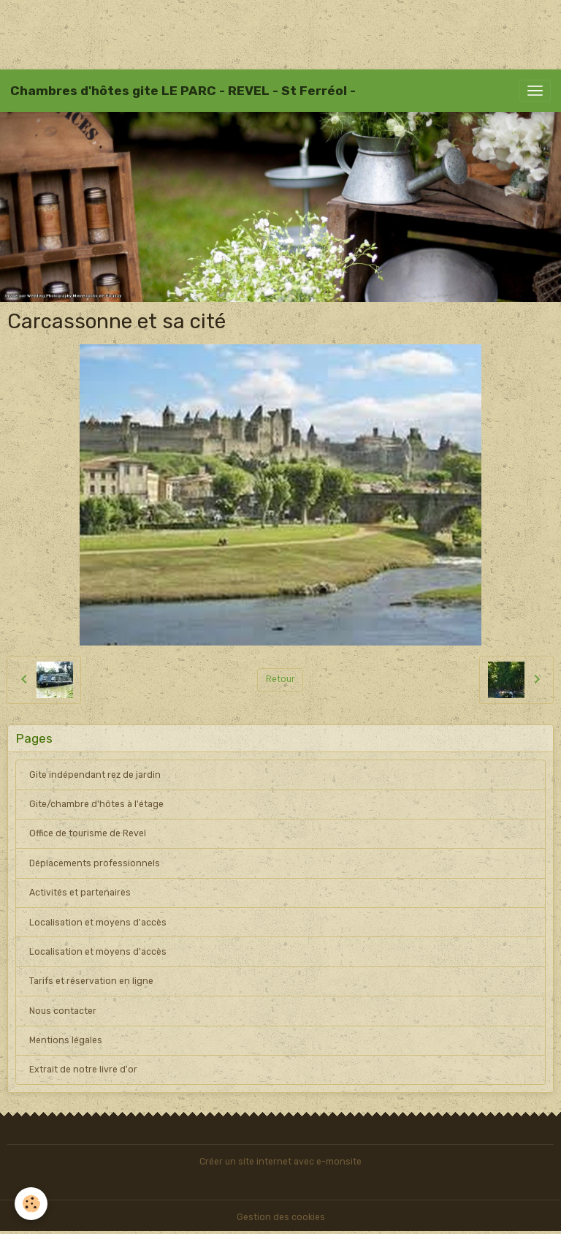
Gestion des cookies (281, 1217)
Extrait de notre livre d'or (83, 1069)
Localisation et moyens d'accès (98, 922)
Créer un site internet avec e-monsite (280, 1162)
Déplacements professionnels (94, 863)
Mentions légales (65, 1040)
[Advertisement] (266, 33)
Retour (280, 679)
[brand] (183, 90)
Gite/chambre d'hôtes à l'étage (96, 804)
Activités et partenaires (80, 892)
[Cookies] (31, 1203)
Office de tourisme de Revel (87, 833)
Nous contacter (62, 1011)
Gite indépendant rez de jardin (95, 775)
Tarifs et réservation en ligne (91, 981)
